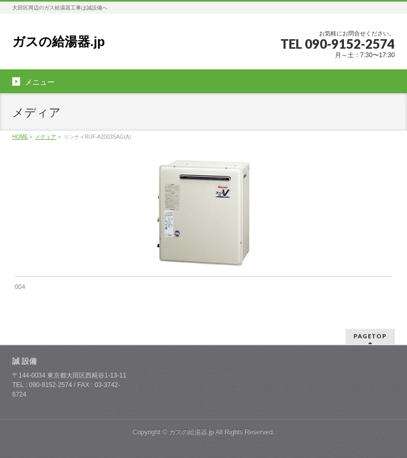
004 (20, 287)
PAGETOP (370, 336)
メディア (45, 137)
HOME (20, 137)
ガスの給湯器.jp (58, 41)
